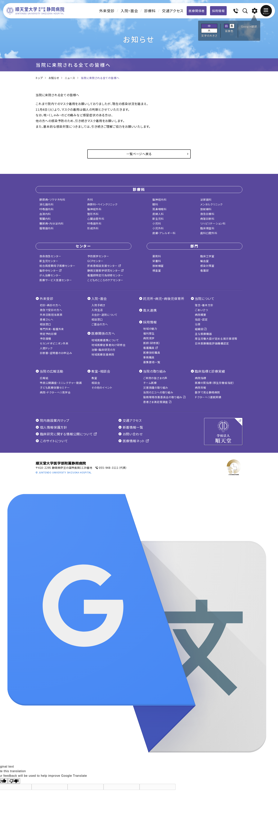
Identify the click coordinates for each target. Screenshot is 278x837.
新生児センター (48, 261)
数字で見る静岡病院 (207, 392)
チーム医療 (150, 383)
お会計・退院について (105, 315)
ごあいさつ (201, 310)
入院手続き (98, 305)
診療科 (149, 10)
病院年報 (200, 387)
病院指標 (200, 378)
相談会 (96, 383)
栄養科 (156, 261)
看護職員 (150, 348)
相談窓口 (45, 324)
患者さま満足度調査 (157, 402)
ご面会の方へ (100, 324)
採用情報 (218, 10)
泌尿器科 (206, 199)
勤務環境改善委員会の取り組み (164, 397)
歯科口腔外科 (208, 233)
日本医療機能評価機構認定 (212, 343)
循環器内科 (46, 228)
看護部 (204, 270)
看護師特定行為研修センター (105, 275)
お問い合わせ (130, 434)
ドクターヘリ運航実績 (208, 397)
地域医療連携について (105, 340)
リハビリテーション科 (213, 223)
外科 (90, 199)
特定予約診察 (48, 334)
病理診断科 (207, 219)
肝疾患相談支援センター (104, 266)
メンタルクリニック (211, 204)
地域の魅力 (150, 329)
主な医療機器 (203, 334)
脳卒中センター (50, 270)
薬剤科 (156, 256)
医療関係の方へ (103, 333)
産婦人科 (158, 214)
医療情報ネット (133, 440)
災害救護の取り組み (155, 387)
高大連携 (150, 310)
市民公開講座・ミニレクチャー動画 (61, 383)
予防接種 (45, 338)
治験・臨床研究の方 (103, 350)
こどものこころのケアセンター (105, 280)
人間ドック (46, 348)
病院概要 (200, 315)
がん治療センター (50, 275)
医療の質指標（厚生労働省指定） (215, 383)
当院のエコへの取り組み (158, 392)
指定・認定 (201, 319)
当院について (204, 298)
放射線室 (158, 266)
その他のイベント (102, 387)
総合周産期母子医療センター (57, 266)
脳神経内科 (159, 199)
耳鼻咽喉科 (159, 209)
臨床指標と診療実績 (210, 371)
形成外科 (93, 228)
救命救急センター (50, 256)
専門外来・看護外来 (52, 329)
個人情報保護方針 (51, 427)
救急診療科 (207, 214)
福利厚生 (149, 333)
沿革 (198, 324)
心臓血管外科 (95, 219)
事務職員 (149, 357)
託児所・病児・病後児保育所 (163, 298)
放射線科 (206, 209)
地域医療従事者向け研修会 (109, 345)
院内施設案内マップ (52, 420)
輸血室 (204, 261)
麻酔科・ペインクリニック (102, 204)
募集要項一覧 (151, 362)
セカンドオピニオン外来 (54, 343)
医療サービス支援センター (55, 280)
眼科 (155, 204)
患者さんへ (46, 319)
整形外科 (93, 214)
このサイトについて (52, 440)
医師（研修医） (151, 343)
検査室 (156, 270)
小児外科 (158, 228)
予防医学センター (98, 256)
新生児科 (158, 219)
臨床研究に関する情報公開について (66, 434)
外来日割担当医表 (51, 315)
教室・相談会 (100, 371)
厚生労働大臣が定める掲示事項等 (216, 338)
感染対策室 (207, 266)
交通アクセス (172, 10)
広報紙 (44, 378)
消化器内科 (46, 204)
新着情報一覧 (130, 427)
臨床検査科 (207, 228)
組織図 (201, 329)
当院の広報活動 (51, 371)
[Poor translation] (14, 781)
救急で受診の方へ (51, 310)
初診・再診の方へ (50, 305)
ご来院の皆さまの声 (155, 378)
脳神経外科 (94, 209)
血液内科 (45, 214)
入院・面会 (129, 10)
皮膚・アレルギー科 (164, 233)
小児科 (156, 223)
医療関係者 (197, 10)
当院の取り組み (154, 371)
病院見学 (149, 338)
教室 (94, 378)
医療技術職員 (151, 352)
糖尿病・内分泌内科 (51, 223)
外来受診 (106, 10)
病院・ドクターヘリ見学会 (55, 392)
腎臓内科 (45, 219)
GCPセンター (95, 261)
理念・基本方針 (204, 305)
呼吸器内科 (46, 209)
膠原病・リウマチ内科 (52, 199)
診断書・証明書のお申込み (56, 353)
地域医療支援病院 (103, 354)
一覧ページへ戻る (138, 153)
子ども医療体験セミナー (55, 387)
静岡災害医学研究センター (105, 270)
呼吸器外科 (94, 223)
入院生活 (97, 310)
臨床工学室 (207, 256)
